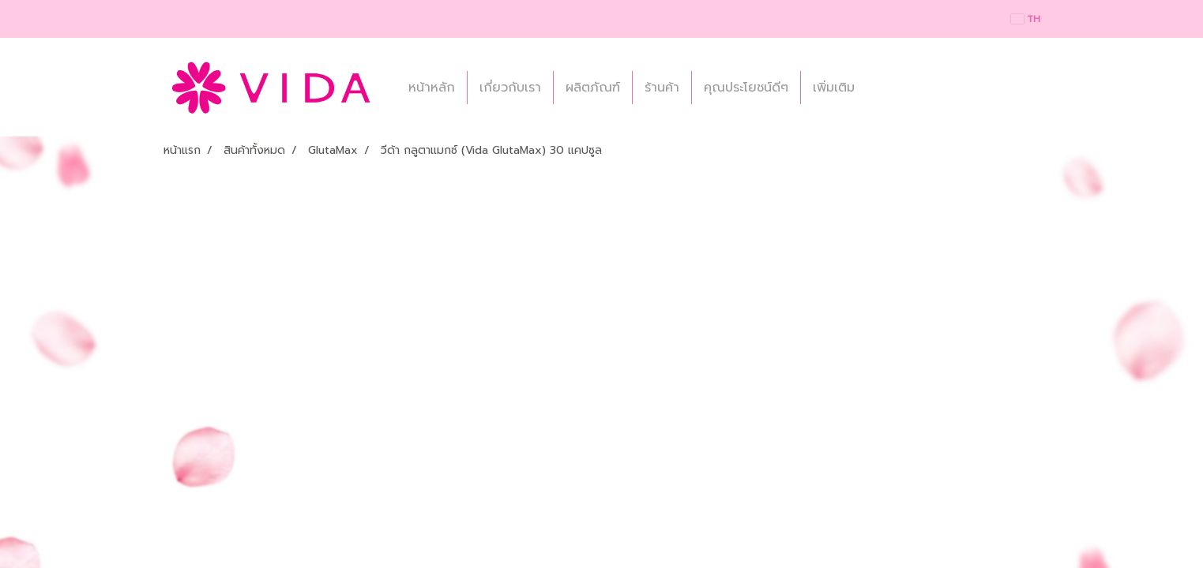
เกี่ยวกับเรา (510, 87)
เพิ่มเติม (834, 87)
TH (1025, 19)
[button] (880, 87)
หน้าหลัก (431, 87)
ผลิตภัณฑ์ (593, 87)
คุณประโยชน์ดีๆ (746, 87)
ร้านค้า (662, 87)
